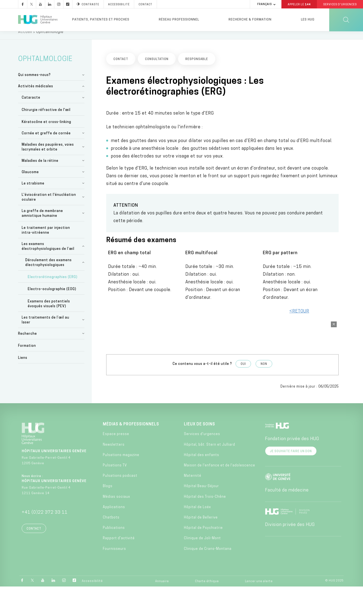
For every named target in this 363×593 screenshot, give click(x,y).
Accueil (25, 39)
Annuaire (162, 587)
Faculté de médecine (287, 497)
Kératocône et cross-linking (46, 128)
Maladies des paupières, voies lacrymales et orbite (48, 154)
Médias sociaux (116, 503)
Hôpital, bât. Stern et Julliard (209, 451)
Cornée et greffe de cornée (46, 140)
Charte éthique (207, 587)
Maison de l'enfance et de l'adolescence (219, 472)
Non (264, 370)
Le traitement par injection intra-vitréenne (46, 237)
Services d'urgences (202, 441)
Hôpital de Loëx (197, 514)
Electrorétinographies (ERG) (52, 284)
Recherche (27, 340)
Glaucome (30, 179)
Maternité (192, 482)
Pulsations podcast (120, 482)
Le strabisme (33, 190)
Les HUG (307, 19)
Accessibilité (92, 587)
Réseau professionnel (179, 19)
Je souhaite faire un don (291, 458)
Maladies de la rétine (40, 167)
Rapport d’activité (119, 545)
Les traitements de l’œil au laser (45, 326)
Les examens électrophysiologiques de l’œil (48, 253)
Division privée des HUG (290, 531)
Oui (243, 370)
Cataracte (31, 104)
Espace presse (116, 441)
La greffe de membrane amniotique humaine (42, 220)
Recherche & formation (250, 19)
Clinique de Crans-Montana (207, 555)
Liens (22, 364)
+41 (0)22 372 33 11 (45, 519)
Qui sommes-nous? (34, 81)
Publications (114, 534)
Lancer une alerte (259, 587)
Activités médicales (35, 93)
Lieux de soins (199, 431)
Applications (114, 514)
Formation (27, 352)
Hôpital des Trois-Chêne (205, 503)
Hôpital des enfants (201, 461)
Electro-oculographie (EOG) (52, 296)
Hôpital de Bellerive (201, 524)
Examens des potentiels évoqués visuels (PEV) (49, 310)
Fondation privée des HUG (292, 445)
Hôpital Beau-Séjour (201, 493)
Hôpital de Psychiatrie (203, 534)
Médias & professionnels (131, 431)
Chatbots (111, 524)
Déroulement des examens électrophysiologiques (48, 269)
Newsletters (114, 451)
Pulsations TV (115, 472)
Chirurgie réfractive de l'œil (46, 116)
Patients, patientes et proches (100, 19)
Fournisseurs (114, 555)
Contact (34, 535)
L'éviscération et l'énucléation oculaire (49, 204)
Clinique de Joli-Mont (202, 545)
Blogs (107, 493)
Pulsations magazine (121, 461)
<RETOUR (299, 318)
